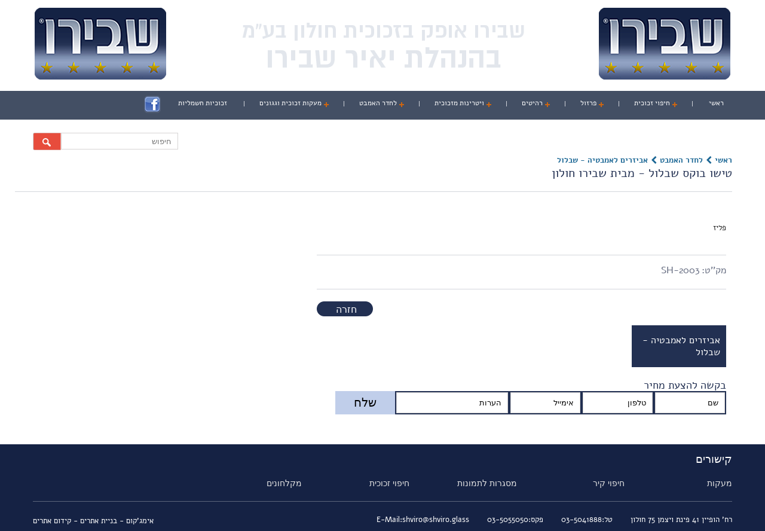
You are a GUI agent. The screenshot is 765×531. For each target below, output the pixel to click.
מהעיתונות (279, 10)
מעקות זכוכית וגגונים (290, 103)
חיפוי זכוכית (652, 103)
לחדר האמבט (378, 103)
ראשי (716, 103)
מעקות (719, 483)
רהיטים (532, 103)
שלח (365, 402)
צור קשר (323, 10)
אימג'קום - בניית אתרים (117, 520)
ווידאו (430, 10)
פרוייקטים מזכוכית (501, 10)
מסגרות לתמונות (487, 483)
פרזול (588, 103)
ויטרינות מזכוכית (459, 103)
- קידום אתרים (56, 520)
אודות (572, 10)
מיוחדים (379, 10)
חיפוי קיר (609, 483)
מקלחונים (284, 483)
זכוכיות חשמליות (202, 103)
